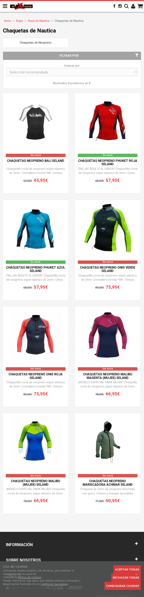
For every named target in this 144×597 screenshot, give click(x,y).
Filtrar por (99, 55)
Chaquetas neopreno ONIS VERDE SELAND (107, 269)
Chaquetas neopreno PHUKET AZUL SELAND (35, 269)
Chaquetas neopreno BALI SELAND (35, 161)
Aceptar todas (127, 569)
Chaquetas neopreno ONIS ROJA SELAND (36, 376)
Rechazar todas (126, 577)
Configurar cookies (122, 586)
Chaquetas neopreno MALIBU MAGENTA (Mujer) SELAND (107, 376)
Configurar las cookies (54, 584)
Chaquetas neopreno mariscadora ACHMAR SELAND (108, 482)
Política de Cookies (29, 577)
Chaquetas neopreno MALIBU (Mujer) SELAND (35, 482)
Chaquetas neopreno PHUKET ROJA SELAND (107, 162)
